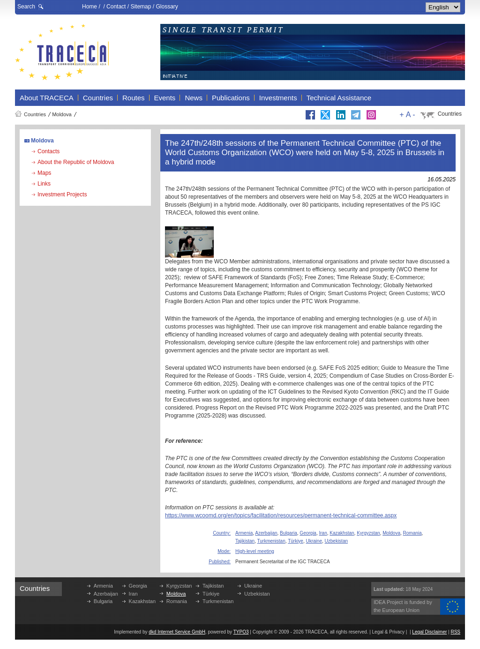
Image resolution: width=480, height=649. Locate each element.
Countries (35, 114)
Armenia (244, 533)
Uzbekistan (336, 541)
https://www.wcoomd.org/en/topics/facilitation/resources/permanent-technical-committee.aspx (281, 515)
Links (44, 183)
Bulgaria (288, 533)
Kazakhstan (342, 533)
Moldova (62, 114)
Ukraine (314, 541)
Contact (116, 6)
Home (89, 6)
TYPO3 (241, 631)
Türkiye (295, 541)
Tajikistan (245, 541)
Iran (323, 533)
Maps (44, 173)
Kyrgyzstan (368, 533)
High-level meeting (254, 551)
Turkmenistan (271, 541)
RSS (455, 631)
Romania (412, 533)
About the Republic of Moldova (76, 162)
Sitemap (140, 6)
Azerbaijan (266, 533)
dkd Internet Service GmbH (177, 631)
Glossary (167, 6)
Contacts (49, 151)
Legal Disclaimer (429, 631)
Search (26, 6)
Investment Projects (62, 194)
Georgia (308, 533)
